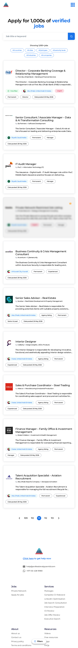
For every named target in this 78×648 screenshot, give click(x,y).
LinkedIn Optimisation (54, 556)
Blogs (46, 598)
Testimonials (17, 606)
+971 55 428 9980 (34, 528)
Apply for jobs (17, 552)
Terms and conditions (21, 602)
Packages (48, 548)
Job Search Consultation (55, 560)
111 (39, 475)
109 (26, 475)
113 (52, 475)
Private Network (18, 548)
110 (32, 475)
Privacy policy (17, 598)
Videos (47, 590)
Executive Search (52, 576)
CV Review (49, 568)
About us (15, 590)
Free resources (51, 594)
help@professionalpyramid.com (40, 523)
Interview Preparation (54, 564)
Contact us (16, 594)
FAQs (46, 602)
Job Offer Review (52, 572)
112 (45, 475)
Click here (28, 515)
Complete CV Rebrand (54, 552)
